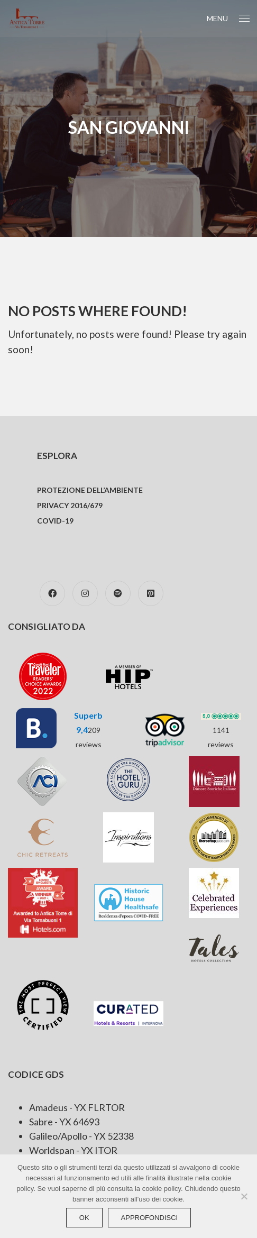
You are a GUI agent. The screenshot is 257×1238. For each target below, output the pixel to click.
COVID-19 (55, 520)
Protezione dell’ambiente (90, 489)
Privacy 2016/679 (70, 505)
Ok (84, 1218)
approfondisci (149, 1218)
